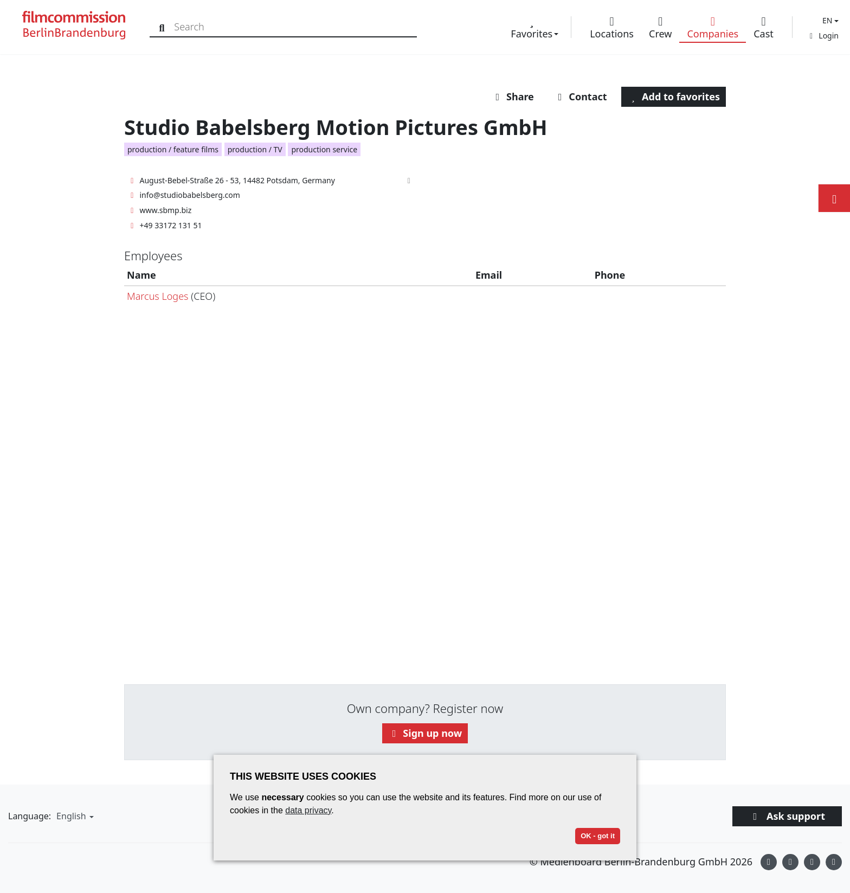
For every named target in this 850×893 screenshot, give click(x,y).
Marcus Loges (158, 296)
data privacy (308, 810)
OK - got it (598, 836)
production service (324, 149)
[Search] (164, 26)
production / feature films (172, 149)
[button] (829, 20)
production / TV (255, 149)
